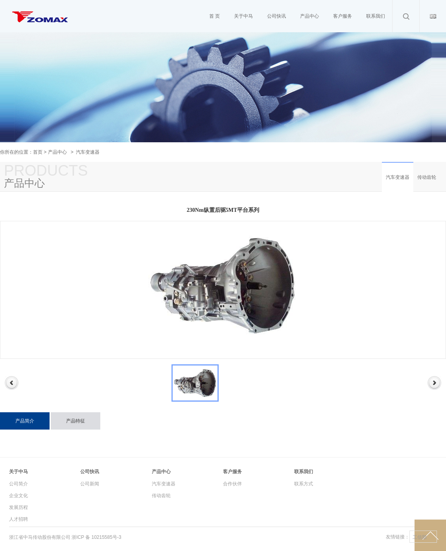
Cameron (40, 35)
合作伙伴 (232, 484)
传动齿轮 (426, 177)
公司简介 (18, 484)
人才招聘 (18, 519)
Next (434, 383)
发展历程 (18, 507)
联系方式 (303, 484)
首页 (37, 152)
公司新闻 (89, 484)
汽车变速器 (397, 177)
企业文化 (18, 495)
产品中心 (57, 152)
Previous (11, 383)
